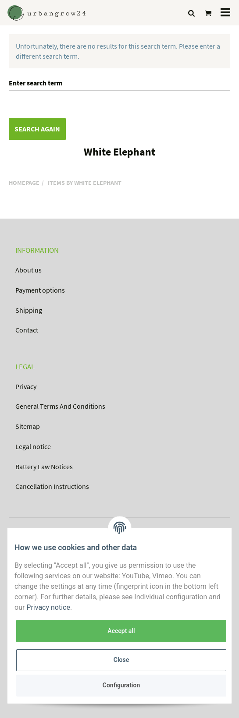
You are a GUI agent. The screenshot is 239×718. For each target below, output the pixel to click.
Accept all (121, 630)
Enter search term (36, 82)
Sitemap (27, 426)
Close (121, 659)
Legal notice (33, 446)
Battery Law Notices (44, 466)
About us (28, 269)
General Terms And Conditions (60, 406)
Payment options (40, 290)
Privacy (25, 386)
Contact (26, 329)
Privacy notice (48, 607)
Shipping (28, 310)
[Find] (191, 13)
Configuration (121, 685)
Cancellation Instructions (52, 486)
